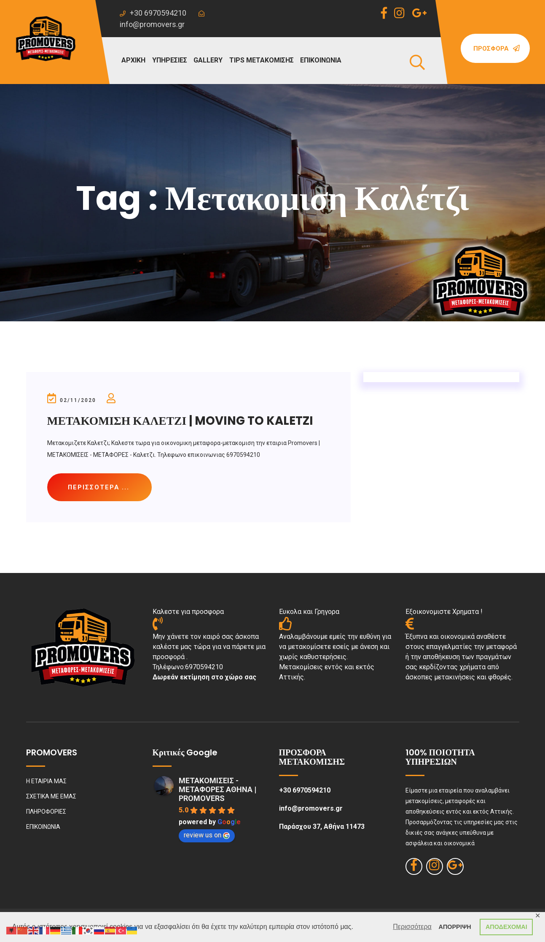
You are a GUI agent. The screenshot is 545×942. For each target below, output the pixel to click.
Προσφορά (496, 48)
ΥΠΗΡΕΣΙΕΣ (169, 60)
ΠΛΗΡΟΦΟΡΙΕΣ (46, 812)
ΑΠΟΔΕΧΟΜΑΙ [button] (506, 926)
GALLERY (208, 60)
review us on (207, 835)
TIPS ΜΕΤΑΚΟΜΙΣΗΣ (261, 60)
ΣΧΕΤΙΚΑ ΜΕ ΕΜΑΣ (51, 796)
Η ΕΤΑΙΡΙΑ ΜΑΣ (46, 781)
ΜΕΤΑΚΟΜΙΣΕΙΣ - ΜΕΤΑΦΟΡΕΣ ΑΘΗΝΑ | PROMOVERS (217, 789)
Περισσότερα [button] (412, 926)
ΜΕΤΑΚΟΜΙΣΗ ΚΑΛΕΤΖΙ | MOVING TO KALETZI (182, 421)
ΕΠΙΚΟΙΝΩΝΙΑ (320, 60)
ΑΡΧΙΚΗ (133, 60)
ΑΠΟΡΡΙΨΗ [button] (455, 926)
